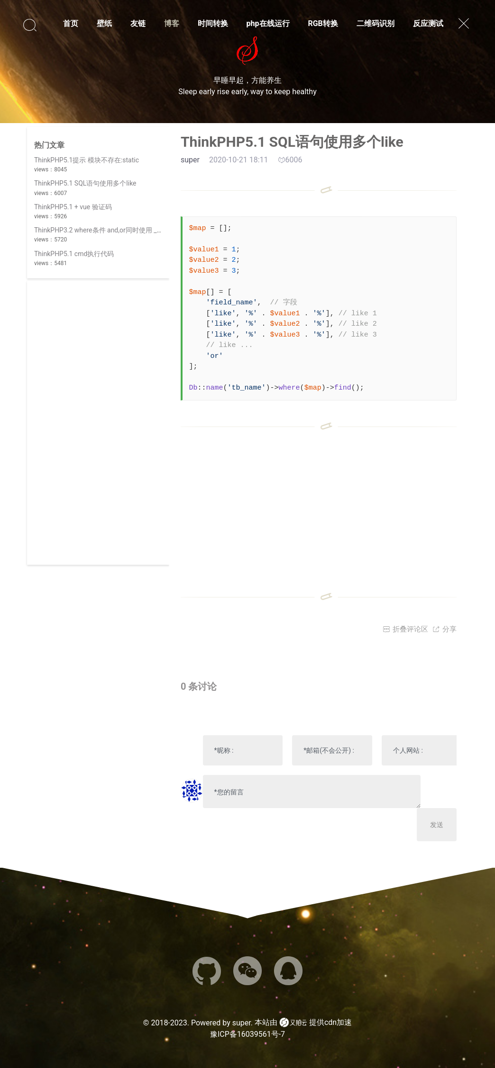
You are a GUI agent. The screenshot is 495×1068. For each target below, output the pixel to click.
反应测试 (428, 23)
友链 (138, 23)
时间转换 (213, 23)
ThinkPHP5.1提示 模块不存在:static (86, 160)
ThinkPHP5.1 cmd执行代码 (74, 254)
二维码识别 (375, 23)
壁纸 (104, 23)
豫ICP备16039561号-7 (247, 1034)
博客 (171, 23)
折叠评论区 (405, 629)
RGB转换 (323, 23)
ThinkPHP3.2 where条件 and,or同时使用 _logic (102, 230)
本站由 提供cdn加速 (303, 1022)
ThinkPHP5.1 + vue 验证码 (73, 207)
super (241, 1022)
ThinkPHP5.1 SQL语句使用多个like (85, 183)
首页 (70, 23)
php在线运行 (268, 23)
